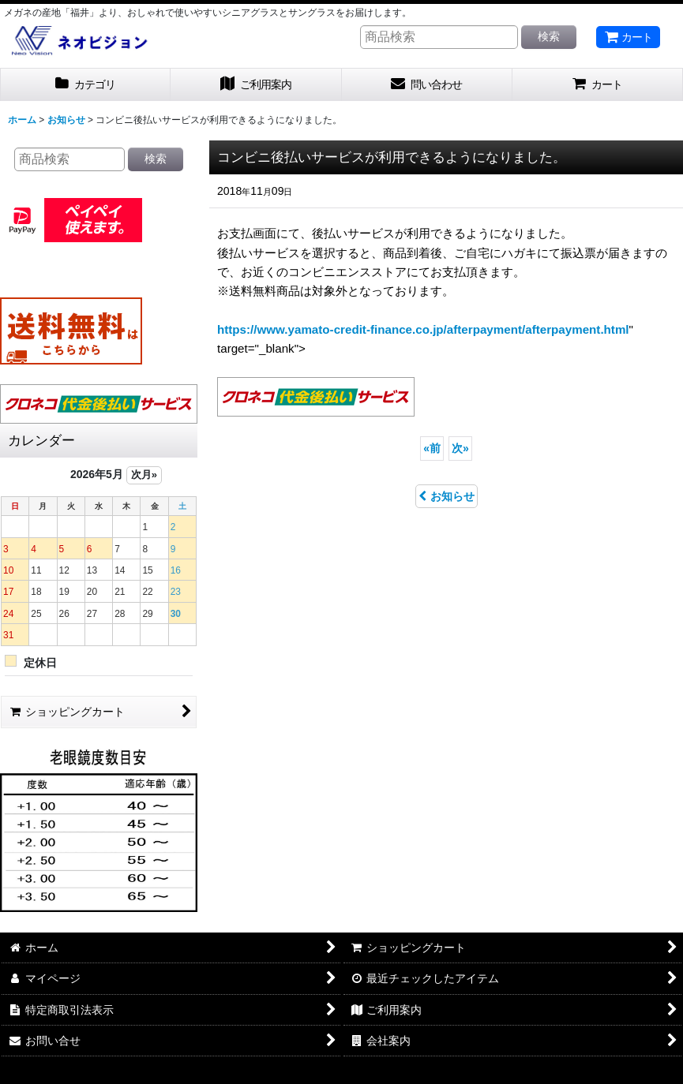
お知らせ (446, 496)
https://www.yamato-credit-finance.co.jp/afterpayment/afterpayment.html (423, 329)
